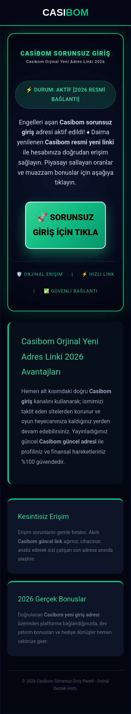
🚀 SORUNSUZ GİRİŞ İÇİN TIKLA (65, 224)
